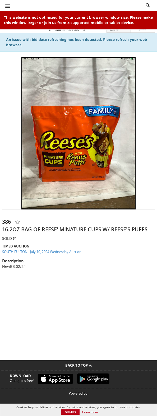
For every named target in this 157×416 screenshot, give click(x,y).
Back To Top (78, 365)
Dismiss (70, 412)
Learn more (90, 412)
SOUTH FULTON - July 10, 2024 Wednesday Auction (41, 251)
